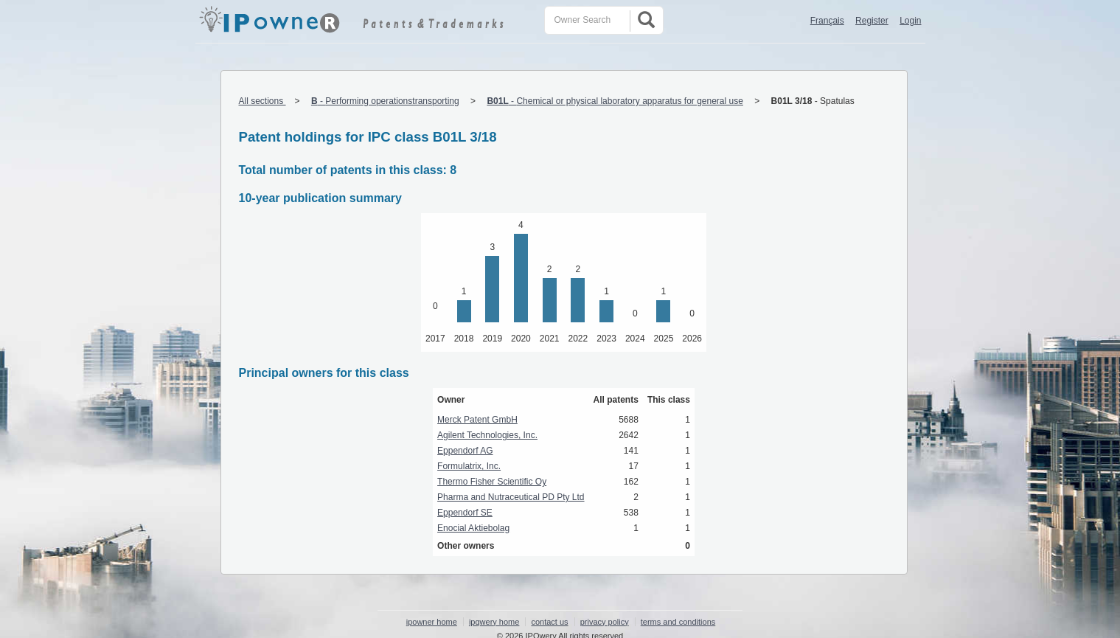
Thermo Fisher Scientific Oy (491, 481)
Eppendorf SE (465, 512)
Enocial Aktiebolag (473, 528)
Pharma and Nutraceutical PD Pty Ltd (510, 497)
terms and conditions (678, 621)
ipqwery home (494, 621)
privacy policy (604, 621)
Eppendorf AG (465, 450)
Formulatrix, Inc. (469, 466)
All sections (262, 101)
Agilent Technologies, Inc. (487, 435)
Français (827, 20)
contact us (549, 621)
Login (910, 20)
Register (871, 20)
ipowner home (431, 621)
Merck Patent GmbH (477, 420)
